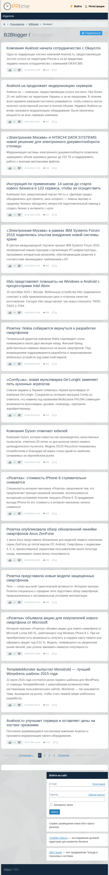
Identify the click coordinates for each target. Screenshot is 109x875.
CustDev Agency (58, 838)
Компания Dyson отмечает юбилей (36, 431)
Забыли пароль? (96, 794)
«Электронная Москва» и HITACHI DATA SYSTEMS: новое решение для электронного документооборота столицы (53, 141)
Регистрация (99, 784)
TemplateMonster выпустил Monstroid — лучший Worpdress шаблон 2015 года (48, 671)
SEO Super (55, 852)
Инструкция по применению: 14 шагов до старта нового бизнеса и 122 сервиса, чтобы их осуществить (53, 186)
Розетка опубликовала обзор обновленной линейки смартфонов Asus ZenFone (51, 531)
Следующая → (26, 755)
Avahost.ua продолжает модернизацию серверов (49, 86)
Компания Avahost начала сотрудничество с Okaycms (53, 48)
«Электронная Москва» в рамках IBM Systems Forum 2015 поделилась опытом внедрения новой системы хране (53, 234)
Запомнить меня (63, 804)
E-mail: (53, 783)
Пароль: (54, 794)
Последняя (63, 755)
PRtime (7, 869)
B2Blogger (15, 35)
